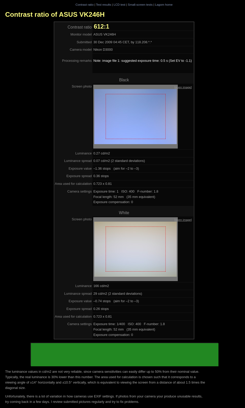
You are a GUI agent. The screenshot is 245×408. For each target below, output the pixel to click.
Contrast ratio (84, 4)
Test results (103, 4)
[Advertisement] (124, 354)
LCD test (119, 4)
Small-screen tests (140, 4)
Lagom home (164, 4)
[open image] (183, 87)
